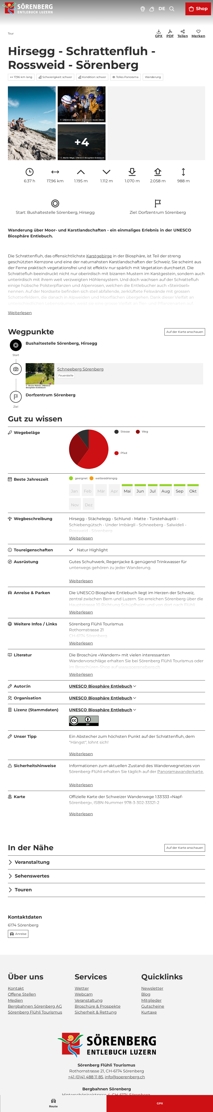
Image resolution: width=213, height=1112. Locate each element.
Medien (15, 977)
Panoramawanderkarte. (180, 756)
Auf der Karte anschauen (184, 331)
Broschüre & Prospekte (98, 983)
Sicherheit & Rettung (96, 989)
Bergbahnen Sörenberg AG (35, 983)
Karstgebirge (99, 255)
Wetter (82, 966)
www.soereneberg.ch (139, 666)
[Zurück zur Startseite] (27, 9)
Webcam (84, 972)
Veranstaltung (89, 977)
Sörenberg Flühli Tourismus (35, 989)
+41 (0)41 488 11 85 (85, 1054)
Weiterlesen (20, 312)
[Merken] (198, 34)
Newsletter (152, 966)
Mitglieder (151, 977)
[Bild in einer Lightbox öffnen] (106, 1023)
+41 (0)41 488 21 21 (81, 1078)
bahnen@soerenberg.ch (125, 1078)
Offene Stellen (22, 972)
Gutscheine (152, 983)
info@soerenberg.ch (125, 1054)
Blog (145, 972)
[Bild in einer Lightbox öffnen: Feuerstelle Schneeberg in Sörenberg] (40, 373)
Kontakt (16, 966)
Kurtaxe (149, 989)
